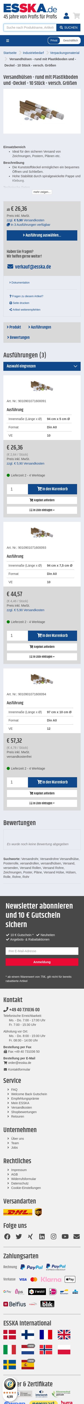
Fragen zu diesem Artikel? (26, 296)
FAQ (14, 1089)
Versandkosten (21, 1107)
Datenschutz (20, 1183)
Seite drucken (19, 303)
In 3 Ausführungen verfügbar (28, 224)
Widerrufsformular (23, 1179)
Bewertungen (18, 338)
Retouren (17, 1116)
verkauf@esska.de (29, 267)
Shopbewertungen (24, 1112)
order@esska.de (17, 1063)
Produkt (14, 327)
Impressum (19, 1170)
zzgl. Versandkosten (25, 220)
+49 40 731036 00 (21, 1010)
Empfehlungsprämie (25, 1098)
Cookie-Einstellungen (26, 1188)
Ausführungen (39, 327)
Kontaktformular (16, 1069)
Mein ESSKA (20, 1103)
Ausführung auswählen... (42, 235)
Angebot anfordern (42, 500)
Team (15, 1143)
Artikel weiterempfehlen (24, 309)
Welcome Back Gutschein (29, 1094)
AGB (14, 1174)
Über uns (17, 1138)
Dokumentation (19, 282)
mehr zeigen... (41, 192)
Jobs (14, 1147)
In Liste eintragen (42, 510)
